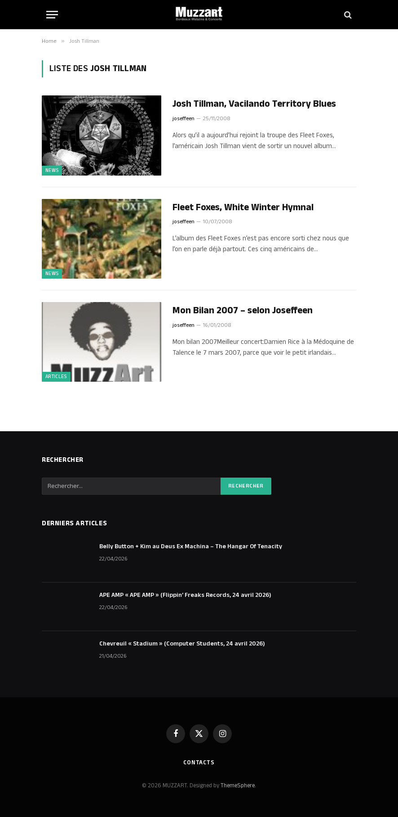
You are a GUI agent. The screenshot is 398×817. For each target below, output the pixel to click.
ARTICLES (56, 376)
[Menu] (52, 15)
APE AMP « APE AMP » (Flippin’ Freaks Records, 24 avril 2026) (185, 595)
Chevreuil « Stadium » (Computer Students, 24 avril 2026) (182, 643)
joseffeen (183, 118)
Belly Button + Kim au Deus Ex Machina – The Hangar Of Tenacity (190, 546)
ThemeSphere (238, 785)
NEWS (51, 170)
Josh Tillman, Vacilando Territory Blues (254, 104)
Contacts (199, 762)
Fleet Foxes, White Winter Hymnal (243, 207)
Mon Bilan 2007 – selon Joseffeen (242, 310)
